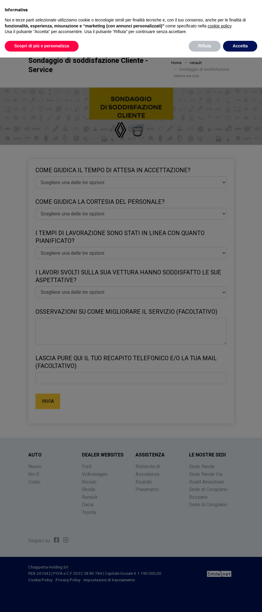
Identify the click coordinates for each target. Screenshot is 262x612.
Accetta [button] (240, 45)
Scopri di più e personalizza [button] (41, 45)
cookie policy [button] (219, 25)
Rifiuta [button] (204, 45)
